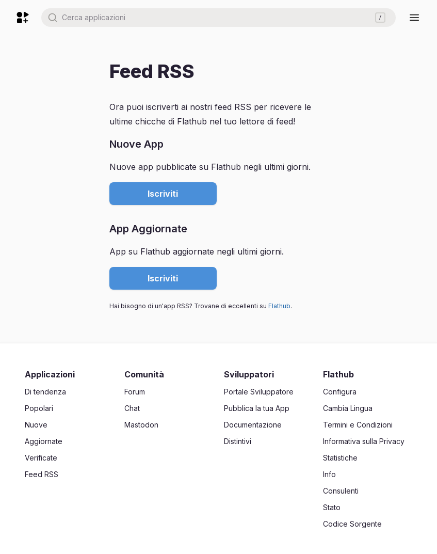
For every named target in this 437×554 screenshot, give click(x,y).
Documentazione (253, 424)
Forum (134, 391)
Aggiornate (43, 441)
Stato (332, 507)
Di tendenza (45, 391)
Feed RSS (41, 474)
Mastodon (141, 424)
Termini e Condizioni (358, 424)
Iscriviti (163, 193)
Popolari (39, 408)
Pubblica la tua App (256, 408)
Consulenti (341, 490)
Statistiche (340, 457)
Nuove (36, 424)
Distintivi (237, 441)
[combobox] (218, 17)
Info (329, 474)
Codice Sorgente (352, 523)
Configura (340, 391)
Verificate (41, 457)
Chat (132, 408)
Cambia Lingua (348, 408)
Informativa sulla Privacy (363, 441)
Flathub (279, 306)
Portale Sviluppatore (259, 391)
